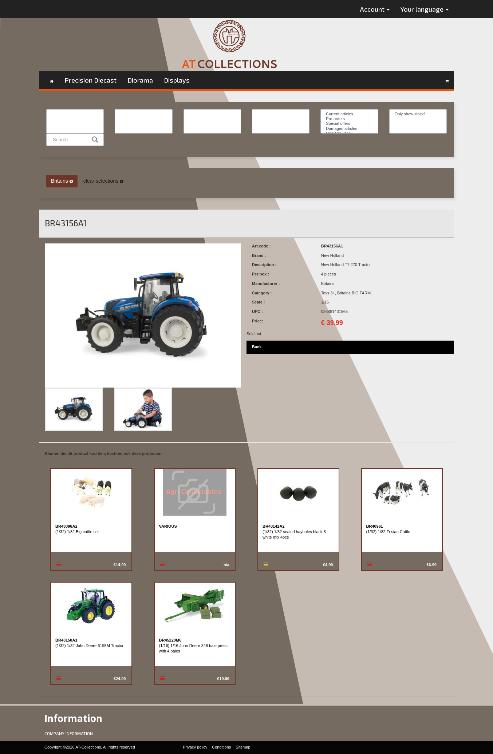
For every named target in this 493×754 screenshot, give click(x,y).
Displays (177, 80)
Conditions (221, 747)
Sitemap (243, 747)
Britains (62, 181)
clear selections (103, 181)
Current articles (349, 114)
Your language (425, 9)
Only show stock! (418, 114)
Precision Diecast (90, 80)
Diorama (140, 80)
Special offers (349, 123)
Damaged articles (349, 128)
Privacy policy (195, 747)
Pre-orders (349, 118)
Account (375, 9)
